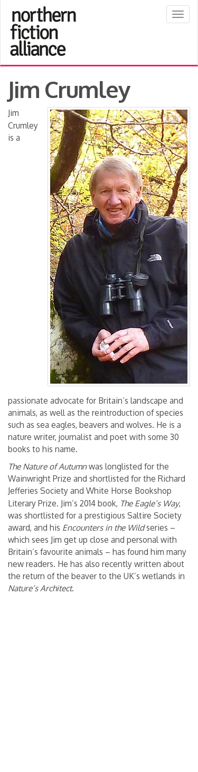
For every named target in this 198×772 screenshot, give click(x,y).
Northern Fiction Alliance (43, 31)
